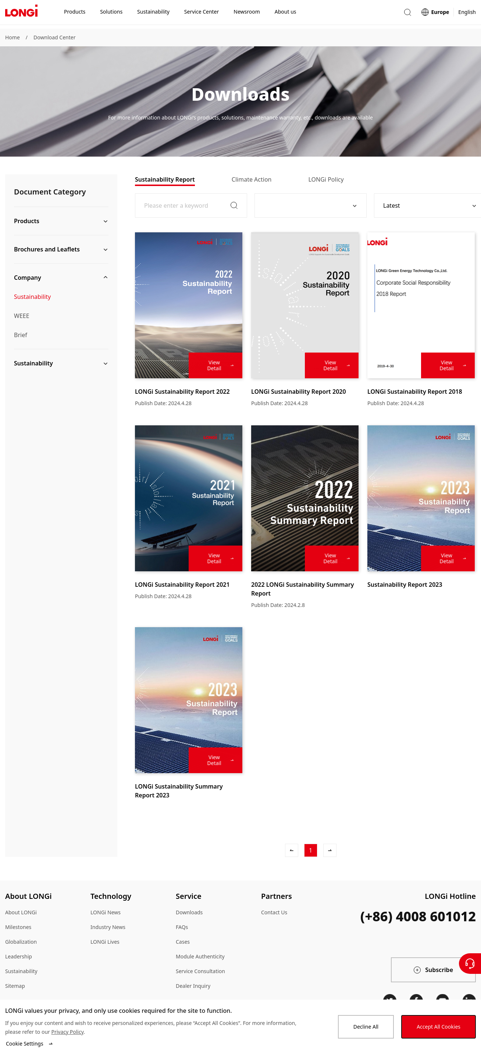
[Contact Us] (470, 963)
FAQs (182, 926)
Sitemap (15, 985)
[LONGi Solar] (21, 14)
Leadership (18, 956)
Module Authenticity (200, 956)
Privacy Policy (67, 1031)
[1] (310, 850)
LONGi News (105, 912)
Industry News (107, 926)
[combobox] (308, 205)
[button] (407, 14)
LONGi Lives (105, 941)
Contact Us (274, 912)
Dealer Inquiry (193, 985)
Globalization (21, 941)
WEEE (21, 316)
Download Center (54, 37)
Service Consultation (200, 971)
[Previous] (291, 850)
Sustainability (32, 297)
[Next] (329, 850)
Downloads (189, 912)
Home (12, 37)
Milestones (18, 926)
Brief (20, 335)
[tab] (165, 179)
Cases (183, 941)
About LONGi (21, 912)
